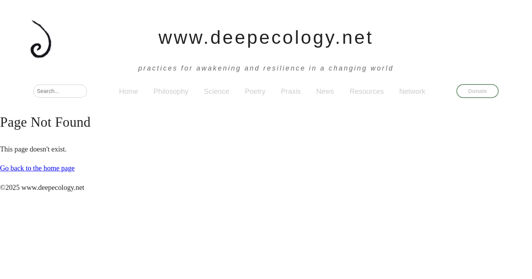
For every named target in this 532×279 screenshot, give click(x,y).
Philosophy (171, 91)
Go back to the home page (37, 168)
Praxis (291, 91)
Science (216, 91)
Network (412, 91)
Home (128, 91)
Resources (367, 91)
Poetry (255, 91)
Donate (477, 91)
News (325, 91)
